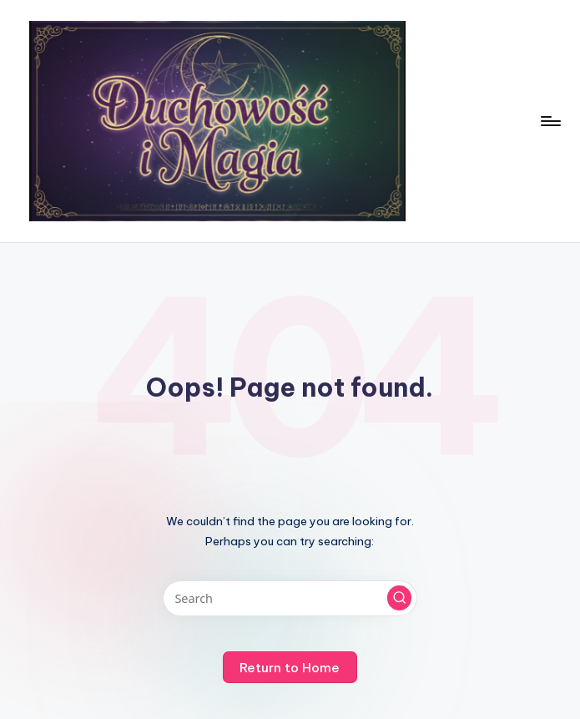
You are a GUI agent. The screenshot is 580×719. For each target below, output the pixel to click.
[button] (399, 597)
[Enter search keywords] (290, 598)
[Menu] (549, 121)
